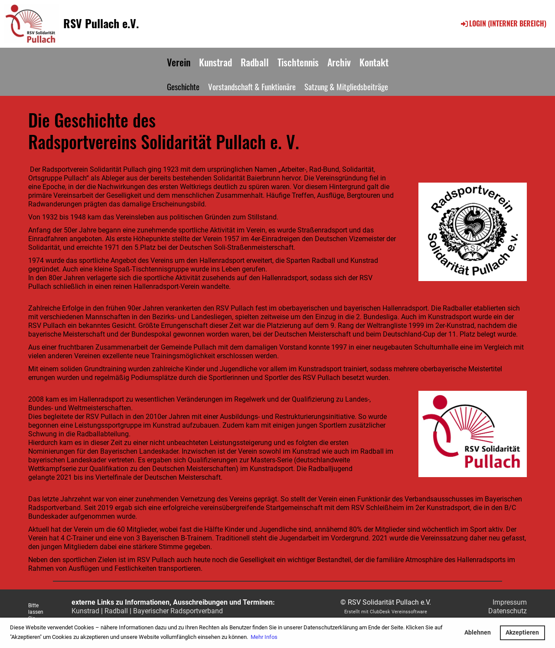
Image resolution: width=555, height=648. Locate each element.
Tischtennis (298, 62)
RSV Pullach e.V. (101, 23)
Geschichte (183, 86)
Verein (178, 62)
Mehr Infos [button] (264, 637)
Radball (255, 62)
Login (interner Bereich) (503, 23)
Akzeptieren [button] (522, 632)
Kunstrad (215, 62)
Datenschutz (507, 611)
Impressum (510, 602)
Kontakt (373, 62)
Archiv (339, 62)
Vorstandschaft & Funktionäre (252, 86)
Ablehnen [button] (477, 632)
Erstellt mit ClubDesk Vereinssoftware (385, 612)
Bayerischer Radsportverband (178, 611)
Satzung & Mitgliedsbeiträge (346, 86)
